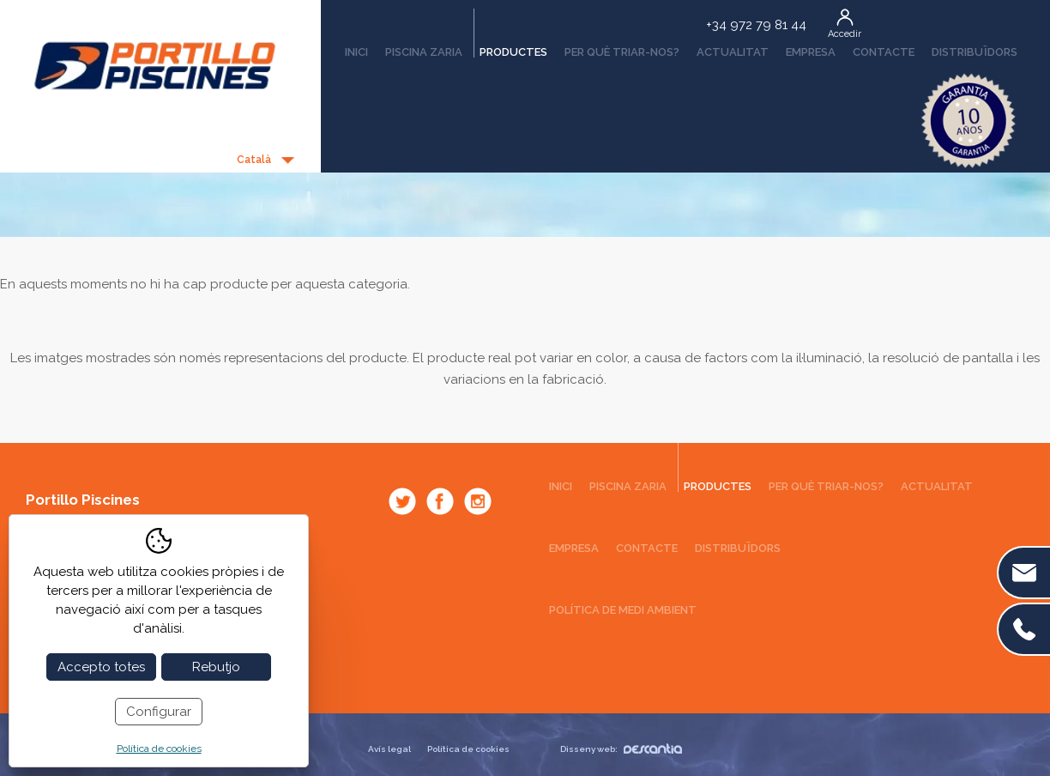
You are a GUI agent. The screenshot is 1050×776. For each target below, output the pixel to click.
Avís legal (389, 749)
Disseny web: (621, 749)
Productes (510, 46)
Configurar (158, 711)
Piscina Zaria (423, 51)
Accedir (844, 33)
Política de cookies (468, 749)
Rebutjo (216, 667)
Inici (356, 51)
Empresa (811, 51)
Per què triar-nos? (621, 51)
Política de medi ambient (623, 609)
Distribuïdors (974, 51)
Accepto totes (101, 667)
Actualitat (733, 51)
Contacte (883, 51)
